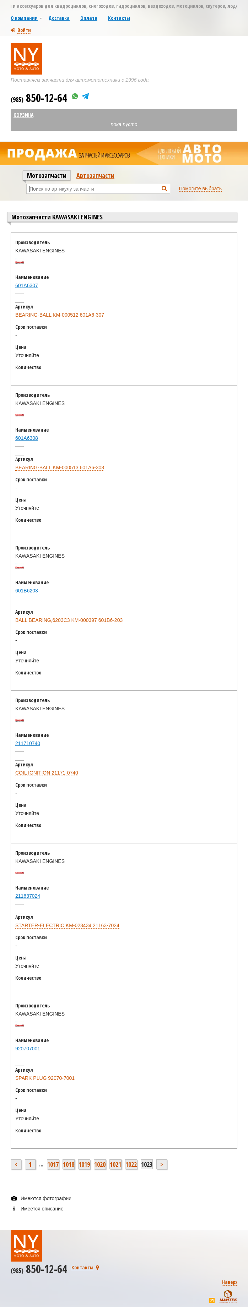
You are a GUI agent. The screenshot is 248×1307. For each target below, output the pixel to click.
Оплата (88, 18)
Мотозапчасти (46, 175)
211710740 (27, 743)
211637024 (27, 896)
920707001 (27, 1048)
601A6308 (26, 438)
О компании (24, 18)
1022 (131, 1164)
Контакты (119, 18)
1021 (115, 1164)
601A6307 (26, 285)
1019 (84, 1164)
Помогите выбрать (200, 188)
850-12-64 (39, 98)
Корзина (23, 114)
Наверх (229, 1282)
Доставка (59, 18)
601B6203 (26, 591)
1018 (68, 1164)
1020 (100, 1164)
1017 (53, 1164)
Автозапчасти (95, 175)
